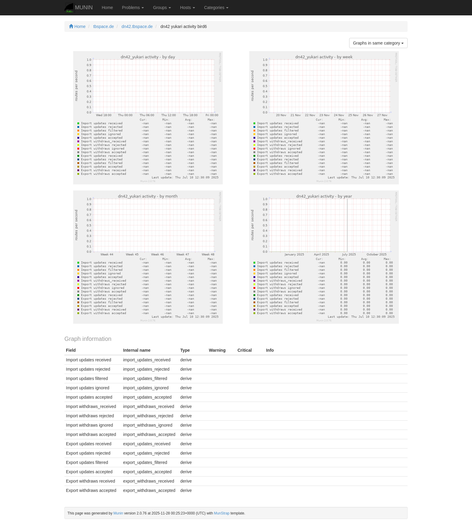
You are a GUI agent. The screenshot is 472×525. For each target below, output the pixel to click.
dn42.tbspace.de (137, 26)
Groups (162, 7)
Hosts (187, 7)
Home (107, 7)
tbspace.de (103, 26)
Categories (216, 7)
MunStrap (222, 513)
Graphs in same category (378, 43)
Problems (133, 7)
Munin (118, 513)
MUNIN (78, 8)
